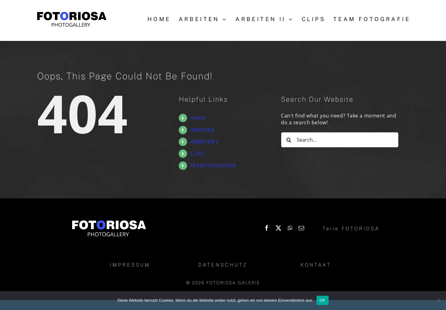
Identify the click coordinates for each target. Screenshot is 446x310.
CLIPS (197, 153)
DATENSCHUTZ (222, 265)
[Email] (301, 228)
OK (323, 300)
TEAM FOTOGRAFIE (213, 165)
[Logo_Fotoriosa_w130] (108, 220)
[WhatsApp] (290, 228)
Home (197, 117)
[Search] (288, 140)
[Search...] (340, 140)
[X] (279, 228)
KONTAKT (315, 265)
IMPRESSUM (130, 265)
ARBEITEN (202, 129)
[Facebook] (267, 228)
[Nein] (438, 300)
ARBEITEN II (204, 141)
